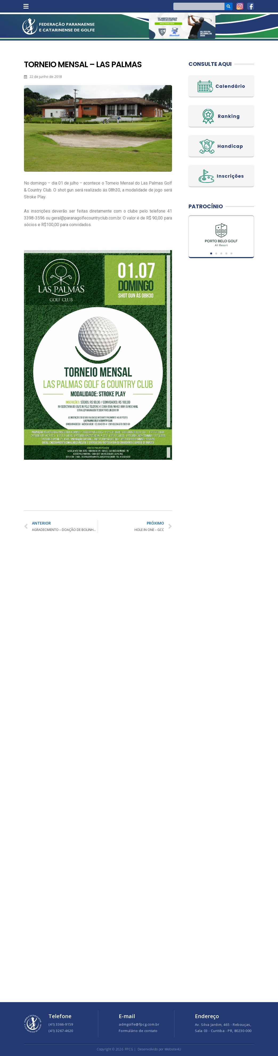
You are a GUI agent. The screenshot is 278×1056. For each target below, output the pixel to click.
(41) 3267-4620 (60, 1030)
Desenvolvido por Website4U (159, 1049)
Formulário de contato (138, 1030)
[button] (25, 6)
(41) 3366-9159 (60, 1024)
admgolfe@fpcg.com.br (139, 1024)
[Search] (228, 6)
